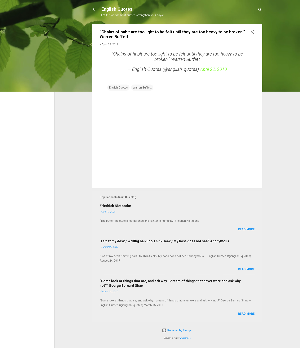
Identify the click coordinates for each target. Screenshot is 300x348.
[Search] (260, 10)
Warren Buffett (142, 87)
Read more (246, 229)
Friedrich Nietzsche (115, 206)
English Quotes (116, 9)
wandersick (185, 338)
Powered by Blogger (177, 330)
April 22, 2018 (213, 69)
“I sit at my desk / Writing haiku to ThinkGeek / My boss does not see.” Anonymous (164, 241)
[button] (252, 32)
